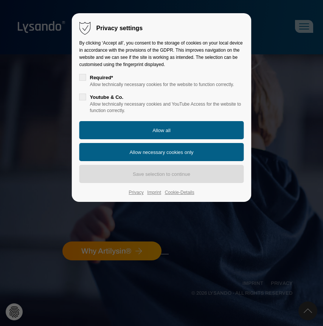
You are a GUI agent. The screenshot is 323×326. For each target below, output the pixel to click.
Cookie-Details (179, 192)
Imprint (154, 192)
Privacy (136, 192)
